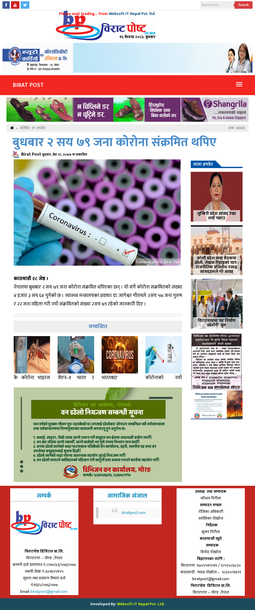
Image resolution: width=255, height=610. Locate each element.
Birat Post (28, 85)
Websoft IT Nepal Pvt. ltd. (132, 13)
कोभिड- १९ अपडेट (32, 128)
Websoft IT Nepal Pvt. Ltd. (141, 604)
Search (244, 5)
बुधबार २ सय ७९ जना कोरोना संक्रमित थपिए (114, 142)
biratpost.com (134, 512)
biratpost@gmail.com (49, 591)
